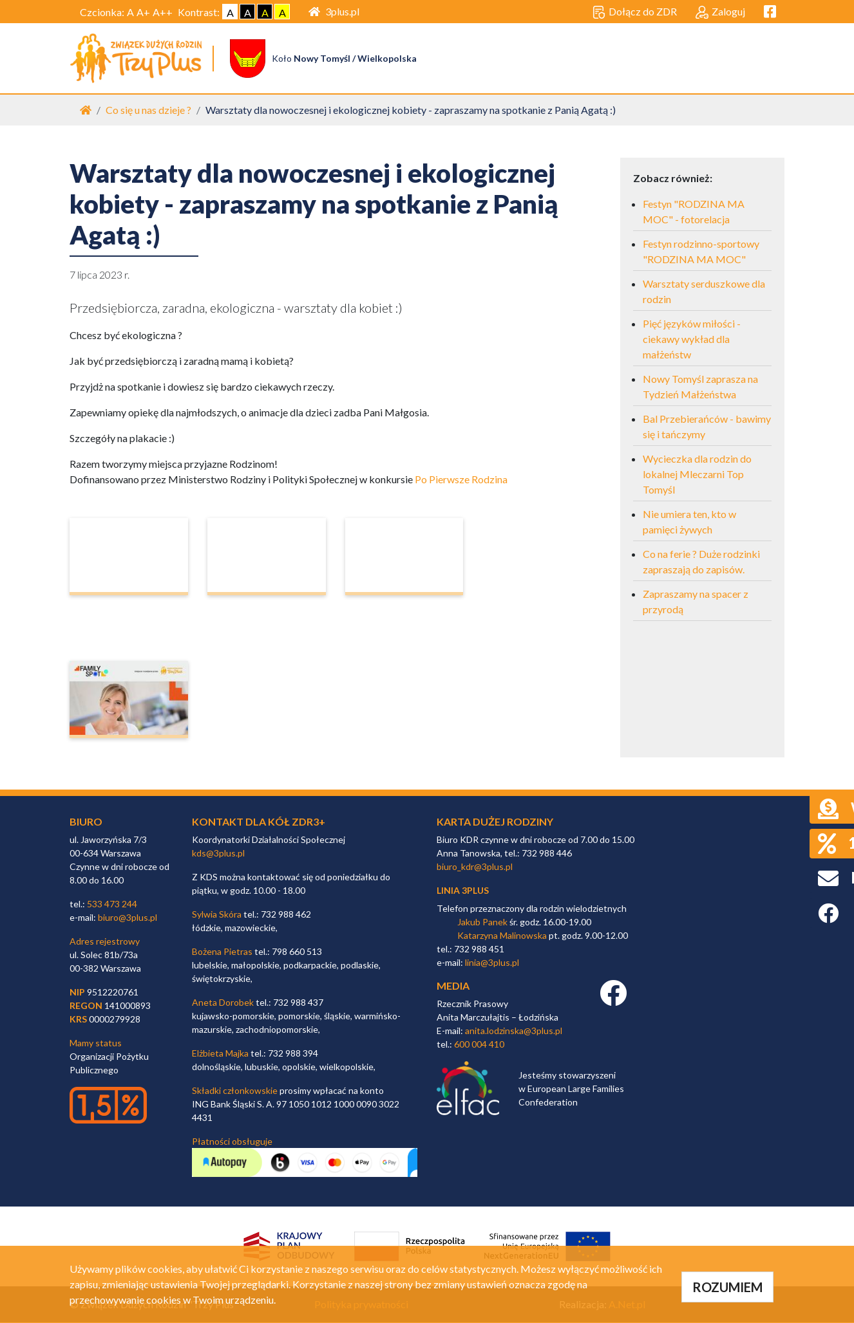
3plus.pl (333, 11)
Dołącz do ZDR (635, 12)
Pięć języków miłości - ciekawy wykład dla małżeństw (692, 339)
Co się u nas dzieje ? (148, 110)
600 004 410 (479, 1044)
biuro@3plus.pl (127, 917)
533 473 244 (112, 904)
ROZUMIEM (727, 1287)
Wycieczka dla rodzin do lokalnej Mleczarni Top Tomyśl (697, 474)
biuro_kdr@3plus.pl (475, 867)
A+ (143, 12)
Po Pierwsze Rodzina (461, 480)
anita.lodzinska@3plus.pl (513, 1031)
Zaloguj (720, 12)
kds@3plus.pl (218, 853)
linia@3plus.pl (492, 963)
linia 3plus (463, 890)
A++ (163, 12)
